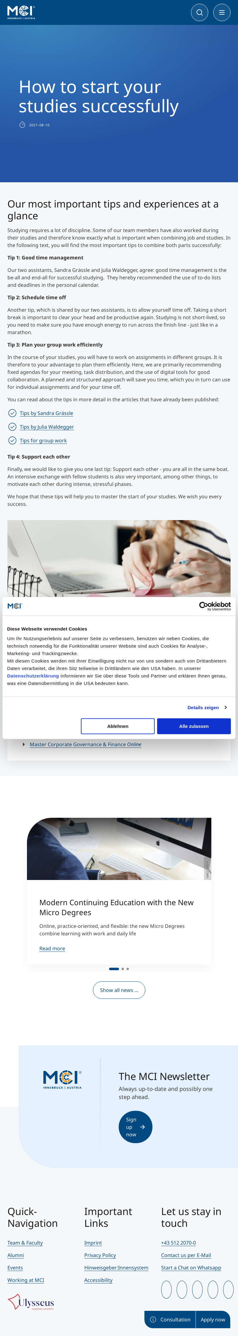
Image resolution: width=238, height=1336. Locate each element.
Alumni (15, 1255)
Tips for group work (43, 440)
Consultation (170, 1319)
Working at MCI (25, 1280)
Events (15, 1267)
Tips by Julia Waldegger (47, 426)
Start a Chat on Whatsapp (191, 1267)
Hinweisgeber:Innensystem (116, 1267)
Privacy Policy (100, 1255)
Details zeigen (203, 707)
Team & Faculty (25, 1242)
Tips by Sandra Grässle (46, 413)
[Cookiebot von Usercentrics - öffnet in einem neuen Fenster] (204, 606)
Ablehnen (117, 726)
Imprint (93, 1242)
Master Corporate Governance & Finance (85, 744)
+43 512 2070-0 (178, 1242)
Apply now (213, 1319)
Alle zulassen (194, 726)
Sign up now (135, 1127)
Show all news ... (119, 990)
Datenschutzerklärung (33, 675)
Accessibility (98, 1280)
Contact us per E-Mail (186, 1255)
